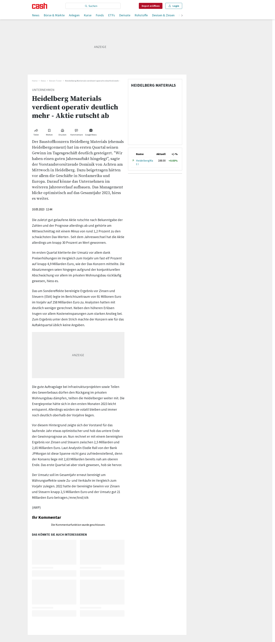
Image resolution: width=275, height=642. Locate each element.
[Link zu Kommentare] (77, 132)
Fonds (100, 15)
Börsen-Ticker (55, 80)
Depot (151, 5)
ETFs (111, 15)
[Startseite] (39, 6)
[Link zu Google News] (91, 132)
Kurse (87, 15)
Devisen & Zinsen (163, 15)
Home (34, 80)
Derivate (124, 15)
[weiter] (182, 15)
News (35, 15)
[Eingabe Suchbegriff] (93, 6)
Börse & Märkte (54, 15)
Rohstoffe (141, 15)
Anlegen (74, 15)
